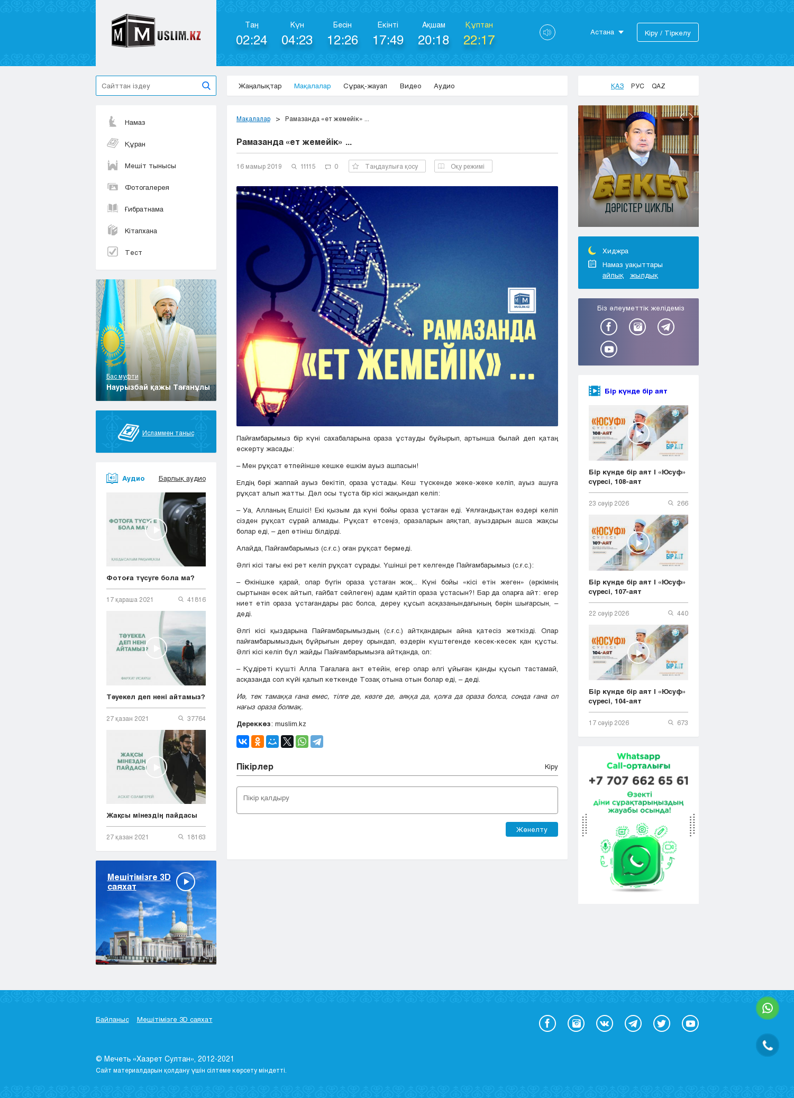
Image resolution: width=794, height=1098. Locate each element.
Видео (410, 85)
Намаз (125, 122)
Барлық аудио (182, 478)
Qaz (658, 85)
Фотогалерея (137, 187)
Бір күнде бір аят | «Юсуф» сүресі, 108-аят (637, 477)
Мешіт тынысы (141, 165)
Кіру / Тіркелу (668, 33)
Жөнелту (531, 829)
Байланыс (112, 1019)
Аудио (444, 85)
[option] (638, 167)
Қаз (617, 85)
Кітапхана (131, 230)
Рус (637, 85)
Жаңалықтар (260, 85)
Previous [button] (682, 117)
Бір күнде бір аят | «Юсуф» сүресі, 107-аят (637, 587)
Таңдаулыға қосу (385, 166)
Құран (125, 144)
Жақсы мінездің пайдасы (151, 815)
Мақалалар (312, 85)
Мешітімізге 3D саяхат (175, 1019)
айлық (613, 275)
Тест (124, 252)
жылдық (644, 275)
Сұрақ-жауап (365, 85)
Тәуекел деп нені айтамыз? (155, 696)
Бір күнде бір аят (636, 391)
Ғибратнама (134, 209)
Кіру (551, 766)
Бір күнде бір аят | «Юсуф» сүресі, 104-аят (637, 696)
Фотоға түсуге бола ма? (150, 577)
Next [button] (691, 117)
